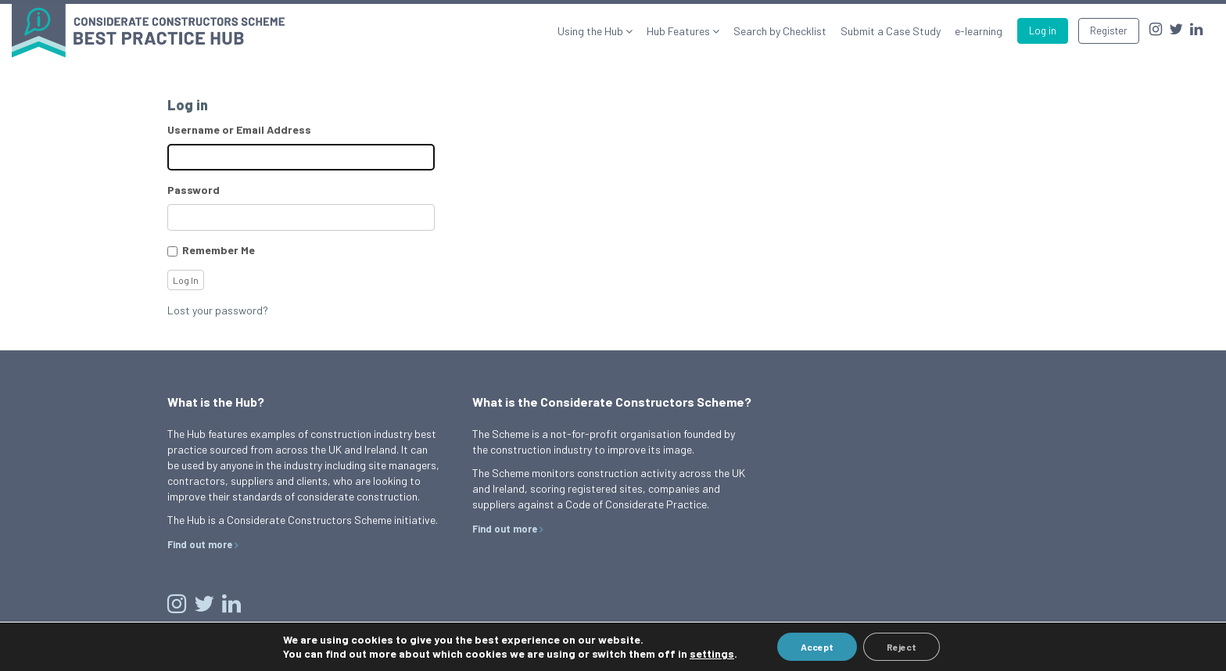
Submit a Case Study (891, 31)
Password (193, 189)
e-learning (978, 31)
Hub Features (679, 31)
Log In (186, 279)
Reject (901, 646)
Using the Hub (591, 31)
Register (1108, 30)
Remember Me (218, 250)
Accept (817, 646)
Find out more (199, 544)
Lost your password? (217, 310)
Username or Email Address (239, 129)
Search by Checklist (779, 31)
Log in (1042, 30)
